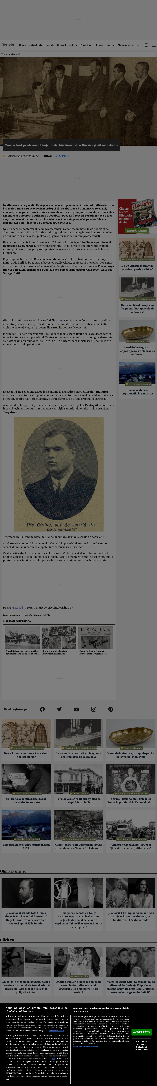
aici (53, 1058)
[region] (78, 1044)
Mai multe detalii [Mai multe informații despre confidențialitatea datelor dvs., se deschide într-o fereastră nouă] (56, 1030)
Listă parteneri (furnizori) (86, 1046)
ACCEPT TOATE (141, 1032)
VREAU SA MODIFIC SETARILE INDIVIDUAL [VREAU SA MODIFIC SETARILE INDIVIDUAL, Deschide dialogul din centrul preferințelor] (142, 1045)
